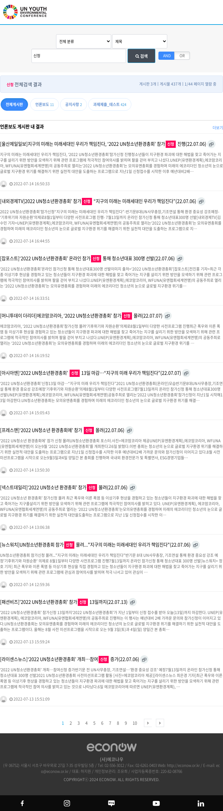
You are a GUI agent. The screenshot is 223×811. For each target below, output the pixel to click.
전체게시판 (14, 104)
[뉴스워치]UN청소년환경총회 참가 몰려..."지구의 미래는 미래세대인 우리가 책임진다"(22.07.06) (95, 545)
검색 (141, 56)
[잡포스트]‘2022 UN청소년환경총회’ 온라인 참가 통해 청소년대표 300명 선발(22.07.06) (87, 258)
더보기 (218, 128)
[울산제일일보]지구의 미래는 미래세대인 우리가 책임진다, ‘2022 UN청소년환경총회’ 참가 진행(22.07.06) (103, 144)
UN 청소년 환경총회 (28, 15)
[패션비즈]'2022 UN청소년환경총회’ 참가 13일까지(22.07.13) (64, 602)
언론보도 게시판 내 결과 (22, 126)
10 (135, 723)
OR (182, 56)
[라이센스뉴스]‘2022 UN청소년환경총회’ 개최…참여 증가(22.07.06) (69, 659)
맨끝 (160, 723)
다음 (148, 723)
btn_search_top (197, 11)
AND (167, 56)
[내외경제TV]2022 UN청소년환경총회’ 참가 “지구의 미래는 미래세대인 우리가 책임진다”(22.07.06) (98, 201)
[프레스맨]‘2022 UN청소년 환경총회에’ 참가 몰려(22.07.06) (62, 430)
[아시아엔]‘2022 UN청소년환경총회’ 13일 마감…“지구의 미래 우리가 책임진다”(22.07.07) (90, 373)
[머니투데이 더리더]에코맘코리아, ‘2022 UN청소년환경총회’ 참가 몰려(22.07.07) (81, 316)
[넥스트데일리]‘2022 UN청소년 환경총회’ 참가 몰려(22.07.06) (64, 487)
